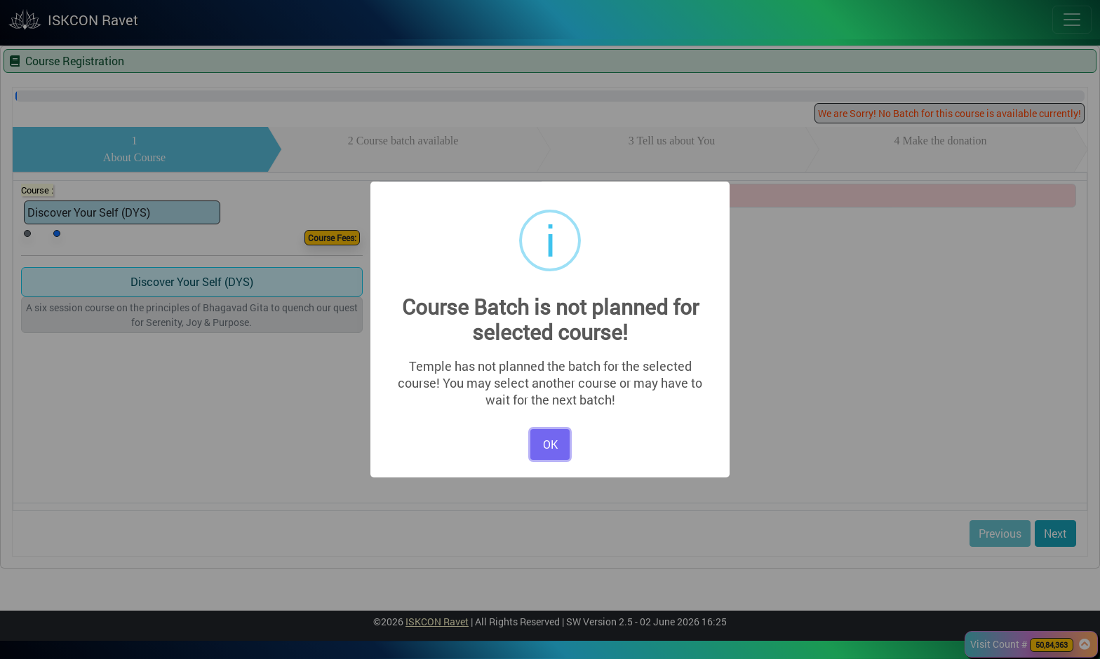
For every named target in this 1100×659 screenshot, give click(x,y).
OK (550, 444)
